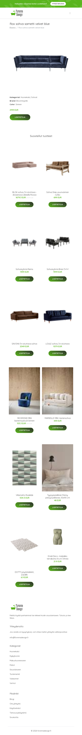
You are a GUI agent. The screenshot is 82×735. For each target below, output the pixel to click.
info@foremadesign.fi (19, 637)
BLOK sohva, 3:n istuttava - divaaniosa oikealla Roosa (24, 193)
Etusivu (13, 27)
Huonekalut (25, 97)
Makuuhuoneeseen (18, 660)
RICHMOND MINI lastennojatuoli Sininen (24, 419)
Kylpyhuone (15, 656)
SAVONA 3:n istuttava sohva (24, 343)
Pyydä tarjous (58, 4)
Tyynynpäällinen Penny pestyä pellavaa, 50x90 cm (57, 496)
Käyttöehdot (15, 708)
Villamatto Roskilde (24, 495)
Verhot (13, 683)
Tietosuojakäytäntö (18, 713)
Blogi (12, 699)
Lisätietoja (20, 117)
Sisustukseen (15, 669)
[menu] (70, 13)
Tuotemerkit (15, 674)
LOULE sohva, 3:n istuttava (57, 343)
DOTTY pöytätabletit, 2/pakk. (24, 573)
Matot (12, 665)
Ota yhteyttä (15, 704)
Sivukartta (14, 717)
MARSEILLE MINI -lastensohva (58, 418)
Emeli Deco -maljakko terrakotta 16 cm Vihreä (57, 557)
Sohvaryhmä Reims (24, 269)
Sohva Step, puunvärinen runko (57, 193)
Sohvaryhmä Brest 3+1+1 (57, 269)
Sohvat (34, 97)
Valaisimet (14, 679)
